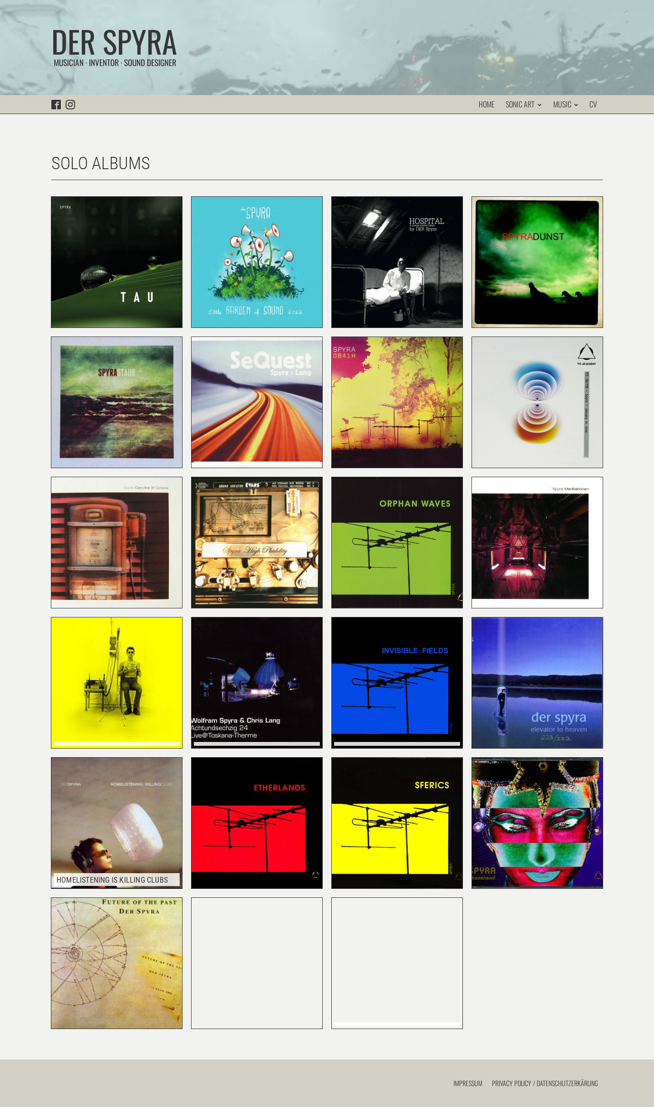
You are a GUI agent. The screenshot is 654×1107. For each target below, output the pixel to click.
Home (486, 104)
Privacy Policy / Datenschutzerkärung (545, 1083)
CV (593, 104)
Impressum (467, 1083)
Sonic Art (523, 104)
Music (565, 104)
